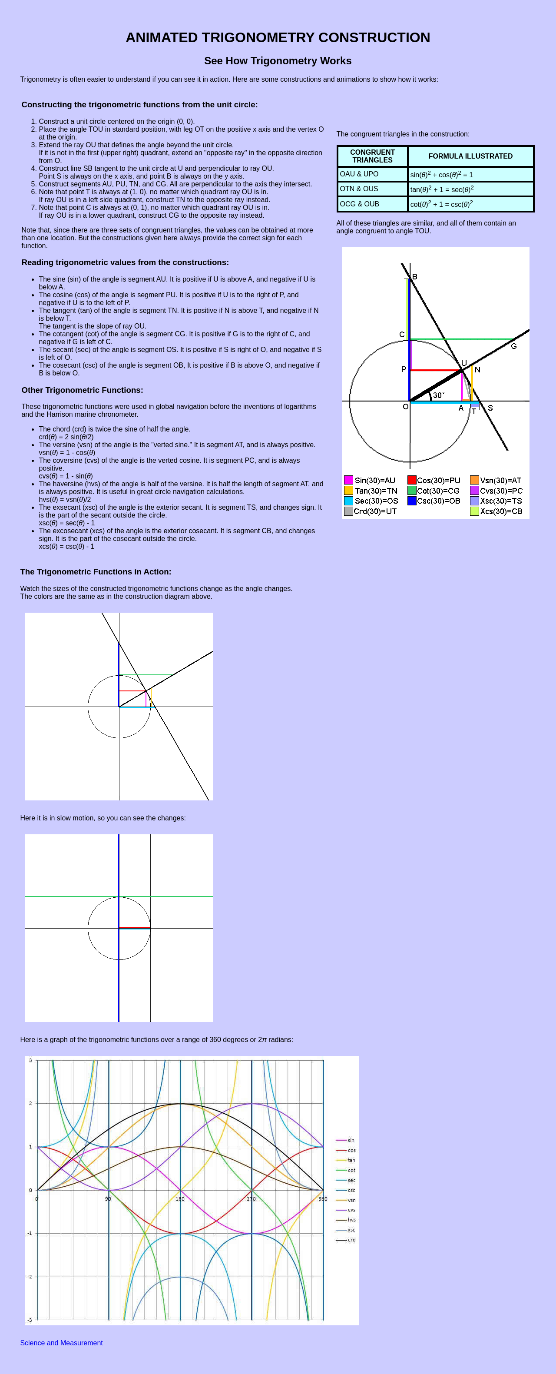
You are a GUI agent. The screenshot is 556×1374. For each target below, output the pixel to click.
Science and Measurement (61, 1343)
